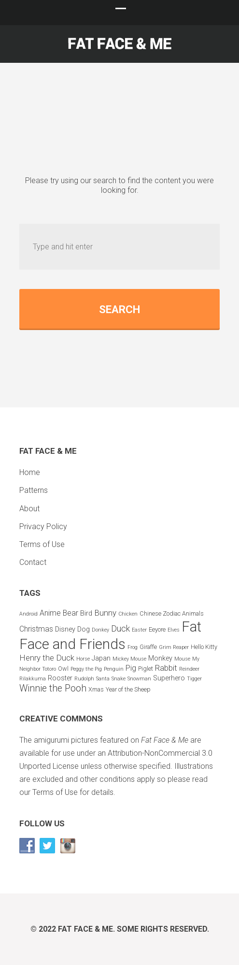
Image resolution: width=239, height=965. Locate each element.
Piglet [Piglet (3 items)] (145, 668)
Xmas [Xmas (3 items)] (96, 689)
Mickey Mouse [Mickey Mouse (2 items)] (129, 659)
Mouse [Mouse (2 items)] (182, 659)
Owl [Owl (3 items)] (63, 668)
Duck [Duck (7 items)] (120, 628)
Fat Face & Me (85, 929)
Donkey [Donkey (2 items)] (100, 630)
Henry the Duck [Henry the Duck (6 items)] (46, 658)
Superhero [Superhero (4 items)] (169, 678)
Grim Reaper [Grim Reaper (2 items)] (174, 647)
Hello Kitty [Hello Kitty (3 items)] (204, 646)
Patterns (33, 490)
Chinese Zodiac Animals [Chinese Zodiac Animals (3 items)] (172, 613)
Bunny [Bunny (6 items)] (105, 613)
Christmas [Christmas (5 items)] (36, 629)
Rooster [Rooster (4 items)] (60, 678)
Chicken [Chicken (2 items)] (128, 614)
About (29, 508)
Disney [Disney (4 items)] (65, 629)
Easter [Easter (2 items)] (139, 630)
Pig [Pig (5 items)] (131, 668)
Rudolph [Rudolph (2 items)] (84, 679)
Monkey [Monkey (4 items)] (160, 658)
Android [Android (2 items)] (28, 614)
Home (29, 472)
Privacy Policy (43, 526)
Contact (32, 562)
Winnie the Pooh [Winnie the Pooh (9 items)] (52, 688)
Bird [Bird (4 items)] (86, 613)
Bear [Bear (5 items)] (70, 613)
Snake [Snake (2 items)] (119, 679)
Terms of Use (42, 544)
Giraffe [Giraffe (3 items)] (148, 646)
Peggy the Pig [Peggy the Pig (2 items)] (86, 669)
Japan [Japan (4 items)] (101, 658)
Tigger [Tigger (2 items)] (194, 679)
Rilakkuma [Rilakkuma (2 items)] (32, 679)
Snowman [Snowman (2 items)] (139, 679)
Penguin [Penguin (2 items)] (114, 669)
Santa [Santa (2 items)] (103, 679)
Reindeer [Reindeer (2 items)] (189, 669)
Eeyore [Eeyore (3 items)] (157, 629)
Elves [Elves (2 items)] (174, 630)
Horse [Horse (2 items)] (83, 659)
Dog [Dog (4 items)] (83, 629)
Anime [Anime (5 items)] (50, 613)
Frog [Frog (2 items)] (132, 647)
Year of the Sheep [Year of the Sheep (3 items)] (128, 689)
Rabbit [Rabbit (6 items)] (166, 668)
